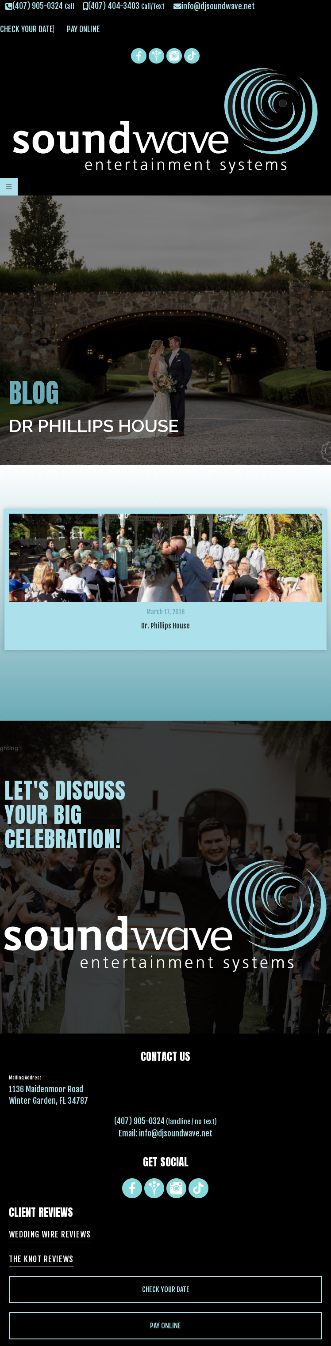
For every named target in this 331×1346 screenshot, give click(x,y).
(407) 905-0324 (139, 1121)
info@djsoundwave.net (175, 1133)
